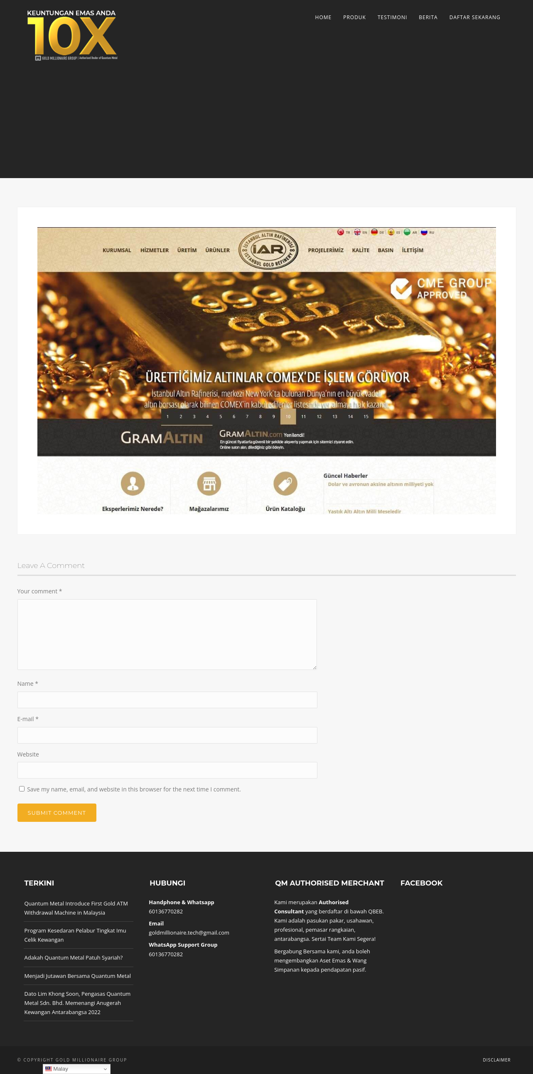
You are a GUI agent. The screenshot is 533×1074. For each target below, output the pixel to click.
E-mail (28, 719)
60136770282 (166, 911)
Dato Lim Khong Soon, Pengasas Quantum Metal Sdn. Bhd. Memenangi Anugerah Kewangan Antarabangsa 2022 (78, 1003)
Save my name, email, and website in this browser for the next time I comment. (134, 789)
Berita (428, 17)
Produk (354, 17)
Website (28, 754)
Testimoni (392, 17)
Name (28, 683)
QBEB (375, 911)
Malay (56, 1069)
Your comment (39, 591)
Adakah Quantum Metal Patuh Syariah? (74, 957)
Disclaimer (497, 1060)
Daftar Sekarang (475, 17)
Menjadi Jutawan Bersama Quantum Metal (78, 976)
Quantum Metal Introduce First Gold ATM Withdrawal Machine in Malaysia (76, 908)
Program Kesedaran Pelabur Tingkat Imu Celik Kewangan (75, 935)
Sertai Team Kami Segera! (344, 939)
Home (323, 17)
